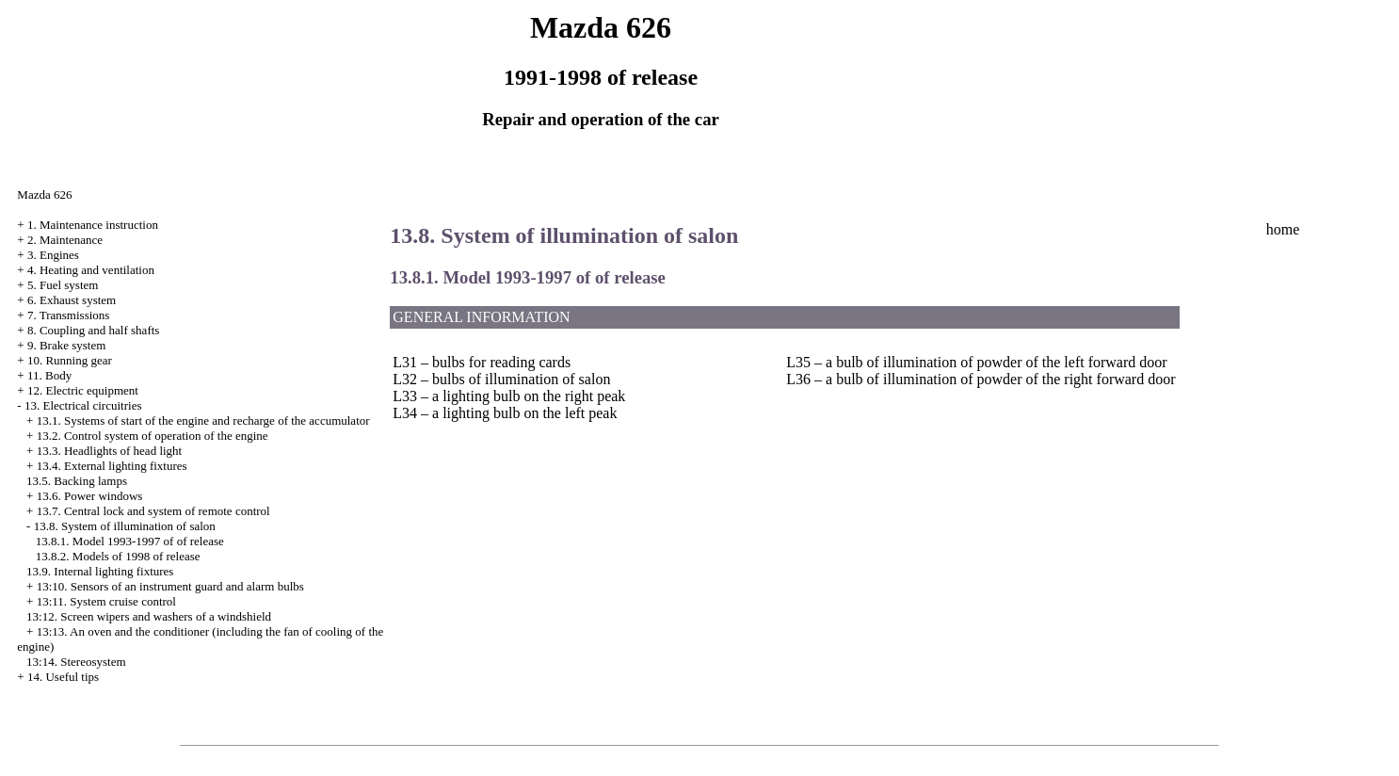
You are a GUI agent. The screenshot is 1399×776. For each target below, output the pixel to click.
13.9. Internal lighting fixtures (99, 571)
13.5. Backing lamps (76, 481)
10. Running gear (69, 360)
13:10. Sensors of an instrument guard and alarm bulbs (170, 586)
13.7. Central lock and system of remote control (153, 511)
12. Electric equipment (82, 390)
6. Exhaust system (71, 300)
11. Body (49, 375)
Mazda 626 (44, 194)
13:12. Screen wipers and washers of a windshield (148, 616)
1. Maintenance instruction (92, 225)
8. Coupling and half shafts (93, 330)
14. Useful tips (63, 677)
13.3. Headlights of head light (110, 451)
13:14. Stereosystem (75, 662)
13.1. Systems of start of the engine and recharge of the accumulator (203, 420)
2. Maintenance (65, 240)
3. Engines (53, 255)
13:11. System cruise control (106, 601)
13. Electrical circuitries (83, 405)
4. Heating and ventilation (90, 270)
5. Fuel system (62, 285)
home (1283, 229)
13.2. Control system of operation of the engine (152, 435)
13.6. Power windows (90, 496)
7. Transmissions (68, 315)
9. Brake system (66, 345)
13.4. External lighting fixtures (112, 466)
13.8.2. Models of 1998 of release (118, 556)
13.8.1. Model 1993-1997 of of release (130, 541)
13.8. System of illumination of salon (125, 526)
